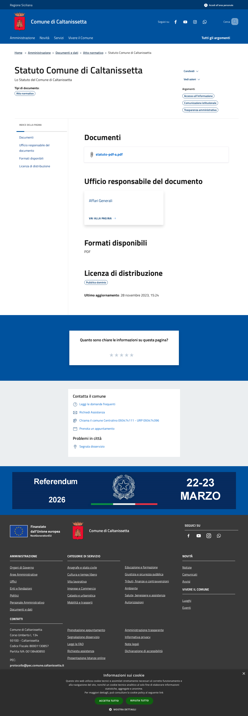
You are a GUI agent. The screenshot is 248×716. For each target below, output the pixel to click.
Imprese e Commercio (81, 588)
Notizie (187, 567)
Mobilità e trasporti (80, 602)
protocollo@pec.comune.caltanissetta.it (37, 665)
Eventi (186, 607)
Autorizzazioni (134, 602)
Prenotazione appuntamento (86, 630)
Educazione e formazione (141, 567)
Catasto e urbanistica (81, 595)
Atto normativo (93, 52)
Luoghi (186, 600)
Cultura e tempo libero (82, 574)
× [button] (243, 673)
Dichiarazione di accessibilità (144, 651)
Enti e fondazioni (21, 588)
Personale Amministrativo (27, 602)
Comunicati (189, 574)
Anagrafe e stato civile (82, 567)
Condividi (192, 71)
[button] (124, 709)
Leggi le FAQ (75, 644)
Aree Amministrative (23, 574)
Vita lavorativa (77, 581)
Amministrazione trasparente (144, 630)
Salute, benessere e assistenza (145, 595)
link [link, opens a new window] (161, 692)
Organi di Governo (22, 567)
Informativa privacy (138, 637)
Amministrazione (39, 52)
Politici (14, 595)
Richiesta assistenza (80, 651)
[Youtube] (180, 21)
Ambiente (131, 588)
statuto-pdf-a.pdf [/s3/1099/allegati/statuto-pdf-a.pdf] (109, 154)
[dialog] (124, 693)
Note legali (132, 644)
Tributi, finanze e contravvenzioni (147, 581)
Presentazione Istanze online (86, 658)
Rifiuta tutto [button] (139, 700)
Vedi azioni (192, 79)
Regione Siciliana (21, 5)
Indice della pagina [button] (30, 125)
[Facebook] (170, 21)
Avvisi (186, 581)
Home (18, 52)
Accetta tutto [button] (109, 700)
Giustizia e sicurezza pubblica (144, 574)
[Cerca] (233, 21)
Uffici (13, 581)
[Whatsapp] (199, 21)
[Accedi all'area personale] (218, 5)
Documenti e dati (67, 52)
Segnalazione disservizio (83, 637)
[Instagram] (189, 21)
